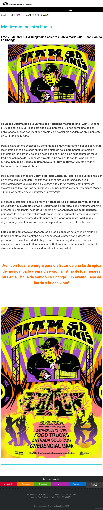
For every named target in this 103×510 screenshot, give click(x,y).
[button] (71, 10)
